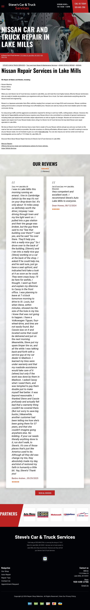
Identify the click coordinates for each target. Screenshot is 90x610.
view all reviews (45, 493)
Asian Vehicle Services (8, 148)
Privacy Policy (71, 596)
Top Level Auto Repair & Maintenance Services (41, 65)
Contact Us (5, 581)
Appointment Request (10, 584)
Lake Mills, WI (23, 186)
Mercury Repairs (6, 144)
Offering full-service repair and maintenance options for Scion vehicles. (24, 146)
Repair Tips (6, 578)
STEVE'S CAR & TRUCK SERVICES (14, 65)
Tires (13, 186)
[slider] (45, 168)
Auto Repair (6, 575)
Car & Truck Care (57, 186)
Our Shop (5, 571)
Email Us (85, 586)
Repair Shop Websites (35, 596)
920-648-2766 (80, 7)
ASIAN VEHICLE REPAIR (66, 65)
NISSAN (78, 65)
